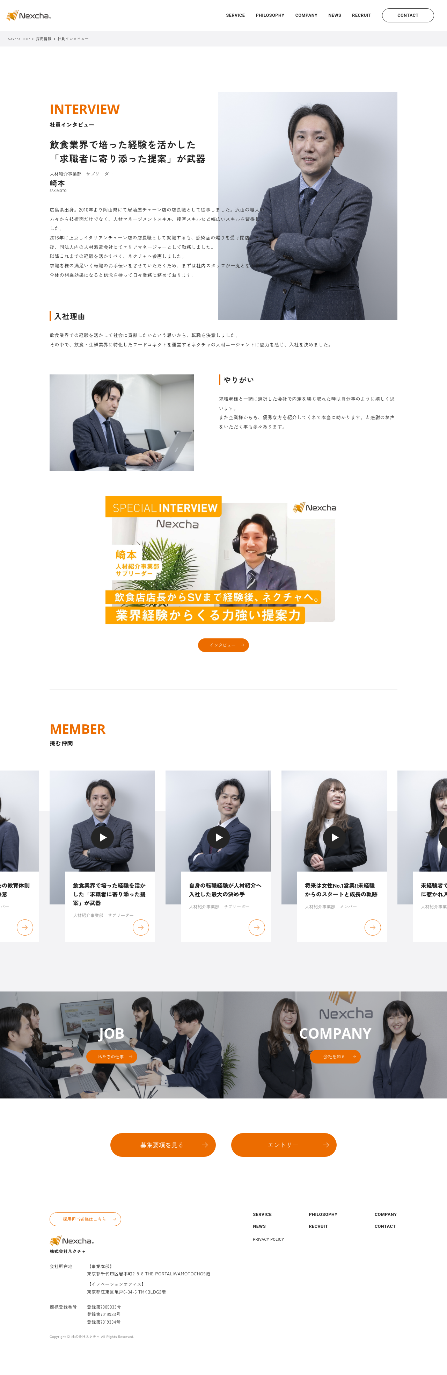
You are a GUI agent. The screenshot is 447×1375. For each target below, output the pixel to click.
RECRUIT (361, 15)
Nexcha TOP (19, 38)
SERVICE (235, 15)
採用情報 (44, 39)
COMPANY (306, 15)
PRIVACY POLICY (268, 1256)
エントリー (283, 1161)
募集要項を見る (162, 1161)
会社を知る (334, 1073)
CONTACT (408, 15)
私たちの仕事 (111, 1073)
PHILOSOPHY (270, 15)
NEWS (334, 15)
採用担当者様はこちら (84, 1235)
